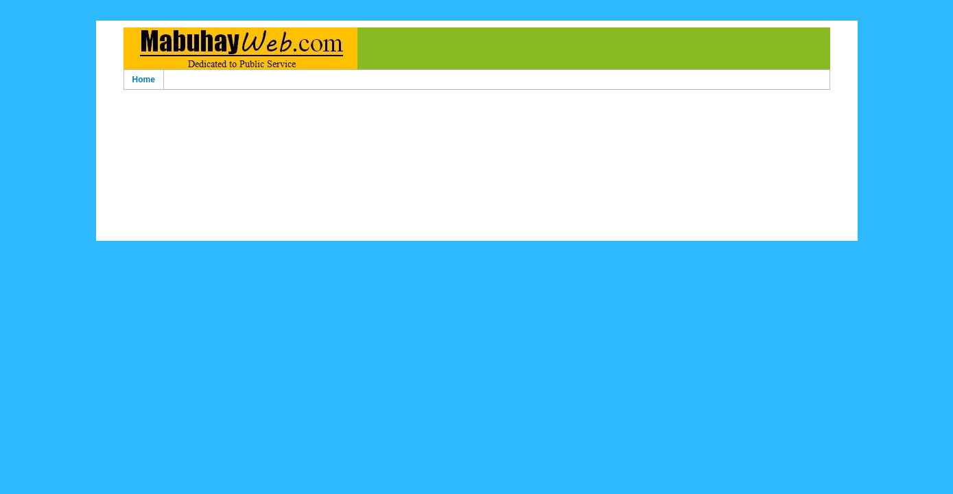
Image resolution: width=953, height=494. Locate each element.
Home (143, 79)
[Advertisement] (477, 115)
